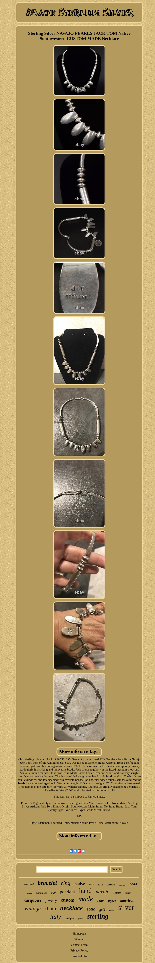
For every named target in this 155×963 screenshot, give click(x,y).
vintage (33, 908)
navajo (102, 891)
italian (128, 892)
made (85, 899)
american (127, 901)
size (91, 884)
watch (29, 893)
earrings (111, 884)
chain (50, 908)
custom (67, 900)
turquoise (32, 900)
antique (69, 918)
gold (102, 909)
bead (133, 884)
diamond (28, 884)
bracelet (47, 883)
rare (100, 884)
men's (111, 910)
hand (85, 890)
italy (55, 916)
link (100, 901)
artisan (122, 885)
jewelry (51, 900)
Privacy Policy (79, 950)
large (117, 892)
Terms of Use (79, 956)
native (79, 884)
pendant (67, 891)
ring (65, 883)
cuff (53, 892)
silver (126, 907)
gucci (80, 918)
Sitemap (79, 939)
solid (91, 908)
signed (112, 901)
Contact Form (79, 944)
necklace (71, 907)
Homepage (79, 933)
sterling (98, 916)
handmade (41, 892)
